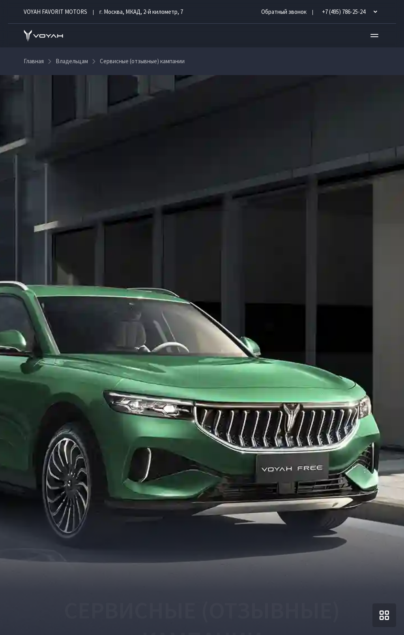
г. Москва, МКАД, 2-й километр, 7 (141, 11)
